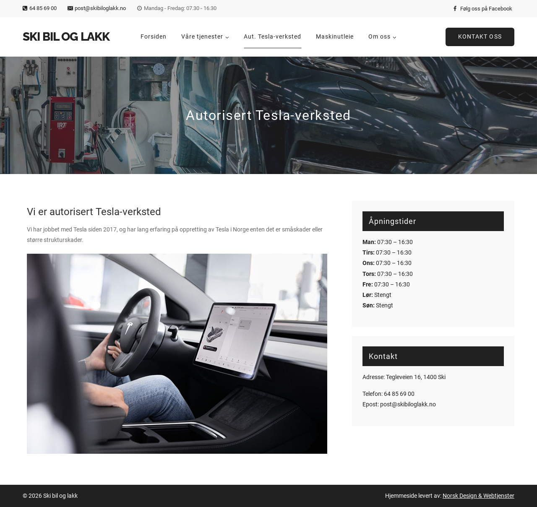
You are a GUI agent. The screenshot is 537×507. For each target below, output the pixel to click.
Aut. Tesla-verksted (272, 36)
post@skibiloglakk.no (408, 404)
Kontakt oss (480, 36)
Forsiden (154, 36)
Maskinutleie (335, 36)
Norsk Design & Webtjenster (478, 495)
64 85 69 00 (399, 393)
